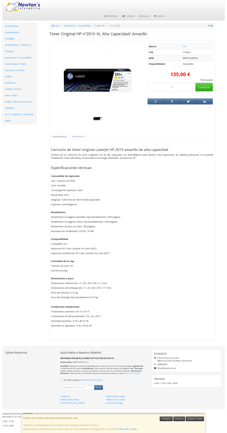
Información (78, 136)
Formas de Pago (114, 402)
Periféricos (10, 82)
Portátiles (10, 38)
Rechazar (179, 418)
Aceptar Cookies (194, 418)
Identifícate (111, 15)
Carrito (160, 15)
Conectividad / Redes (15, 63)
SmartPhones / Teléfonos (18, 44)
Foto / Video (11, 95)
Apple (8, 120)
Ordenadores (11, 26)
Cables (8, 76)
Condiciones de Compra (72, 402)
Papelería (9, 107)
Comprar (204, 87)
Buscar (144, 15)
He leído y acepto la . (83, 380)
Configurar (166, 418)
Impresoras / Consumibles (18, 57)
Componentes (12, 32)
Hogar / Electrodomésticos (18, 101)
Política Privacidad (69, 399)
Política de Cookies (127, 428)
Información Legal (115, 396)
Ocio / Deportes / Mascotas (19, 114)
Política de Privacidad (132, 373)
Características (59, 136)
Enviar (98, 387)
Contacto (128, 15)
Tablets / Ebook (13, 89)
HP (184, 46)
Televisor (9, 51)
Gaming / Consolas (14, 70)
